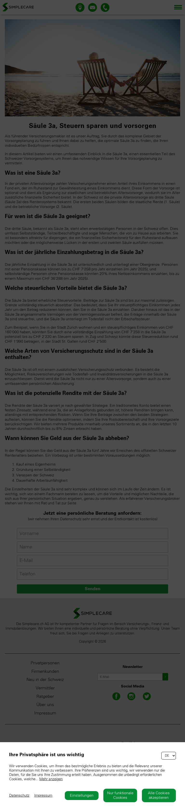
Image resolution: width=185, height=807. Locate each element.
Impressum (43, 795)
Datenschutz (19, 795)
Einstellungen (81, 795)
